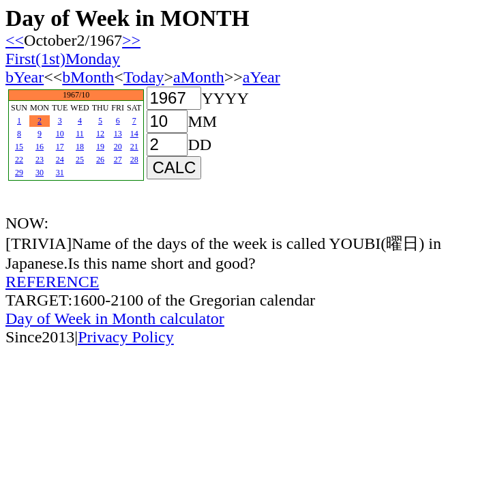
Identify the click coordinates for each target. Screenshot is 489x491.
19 (100, 146)
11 (80, 133)
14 (134, 133)
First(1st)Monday (62, 59)
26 (100, 159)
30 (39, 172)
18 (80, 146)
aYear (261, 77)
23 (39, 159)
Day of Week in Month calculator (114, 318)
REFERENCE (52, 282)
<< (14, 40)
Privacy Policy (126, 337)
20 (118, 146)
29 (19, 172)
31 (60, 172)
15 (19, 146)
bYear (24, 77)
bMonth (88, 77)
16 (39, 146)
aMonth (198, 77)
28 (134, 159)
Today (143, 77)
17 (60, 146)
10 (60, 133)
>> (131, 40)
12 (100, 133)
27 (118, 159)
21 (134, 146)
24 (60, 159)
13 (118, 133)
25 (80, 159)
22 (19, 159)
